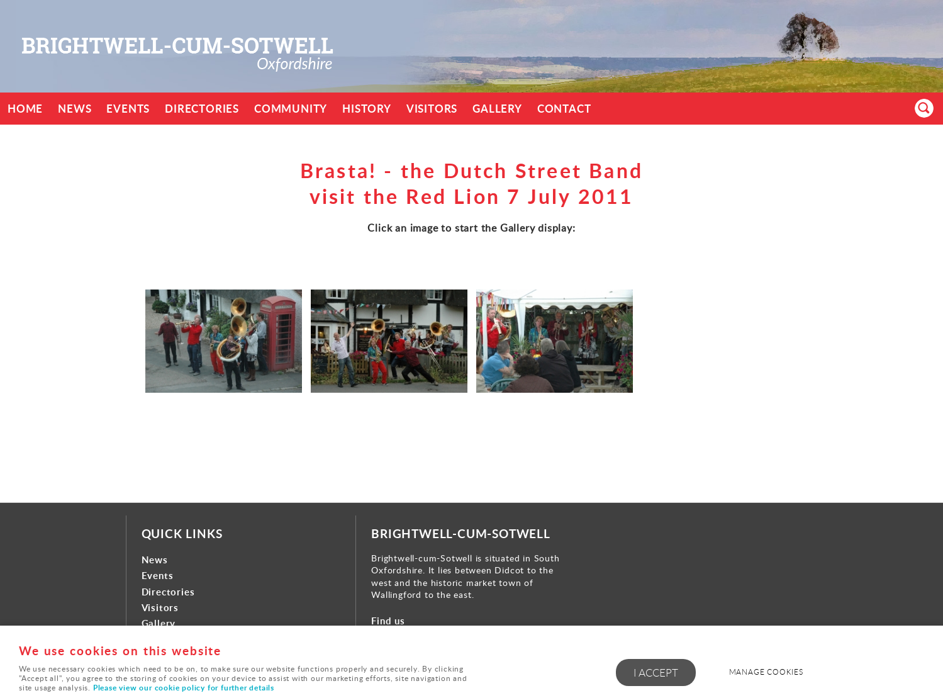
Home (25, 108)
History (366, 108)
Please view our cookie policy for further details (183, 687)
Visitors (431, 108)
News (74, 108)
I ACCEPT (655, 672)
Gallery (497, 108)
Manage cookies (766, 672)
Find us (388, 621)
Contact (564, 108)
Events (128, 108)
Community (290, 108)
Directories (202, 108)
